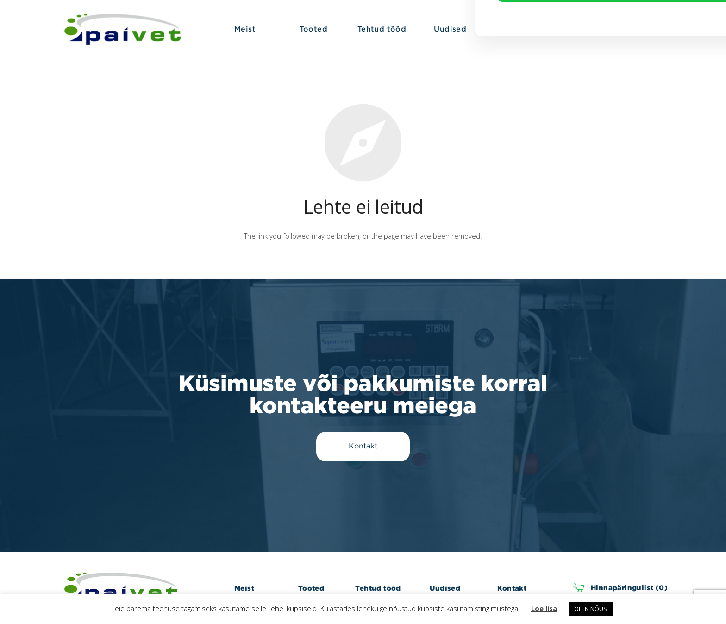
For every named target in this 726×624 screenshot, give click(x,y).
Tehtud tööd (378, 588)
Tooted (311, 588)
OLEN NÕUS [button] (590, 609)
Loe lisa (544, 608)
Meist (244, 588)
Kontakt (511, 588)
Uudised (445, 588)
